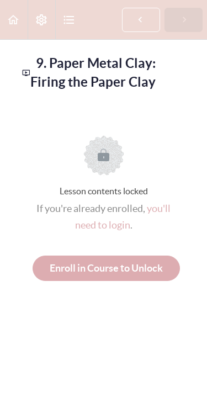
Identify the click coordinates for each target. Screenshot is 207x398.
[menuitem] (41, 19)
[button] (14, 19)
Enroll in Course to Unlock (106, 268)
